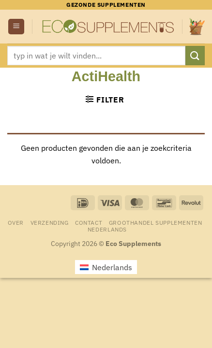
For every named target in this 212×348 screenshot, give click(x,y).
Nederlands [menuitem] (112, 267)
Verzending (49, 222)
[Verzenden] (195, 55)
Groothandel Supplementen (155, 222)
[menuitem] (107, 229)
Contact (88, 222)
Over (16, 222)
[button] (16, 27)
